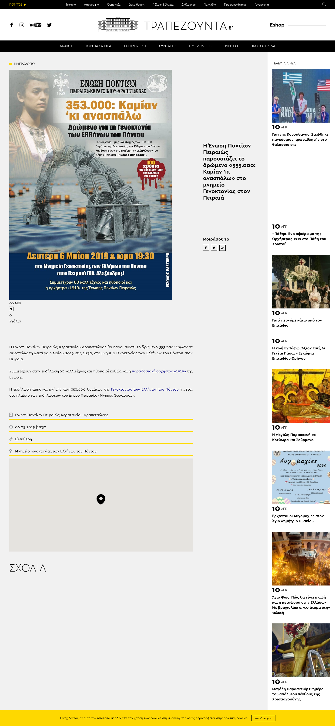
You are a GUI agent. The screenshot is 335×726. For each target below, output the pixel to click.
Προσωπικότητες (235, 4)
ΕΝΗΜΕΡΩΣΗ (135, 46)
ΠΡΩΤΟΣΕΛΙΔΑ (263, 46)
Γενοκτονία (262, 4)
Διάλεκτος (188, 4)
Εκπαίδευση (136, 4)
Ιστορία (71, 4)
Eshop (277, 24)
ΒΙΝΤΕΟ (231, 46)
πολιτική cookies (235, 718)
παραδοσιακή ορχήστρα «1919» (159, 371)
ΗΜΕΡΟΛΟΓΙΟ (200, 46)
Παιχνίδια (210, 4)
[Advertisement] (301, 184)
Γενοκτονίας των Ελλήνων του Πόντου (145, 389)
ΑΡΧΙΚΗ (66, 46)
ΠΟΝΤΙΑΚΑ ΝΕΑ (98, 46)
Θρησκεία (114, 4)
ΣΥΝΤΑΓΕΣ (167, 46)
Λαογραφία (91, 4)
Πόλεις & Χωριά (163, 4)
